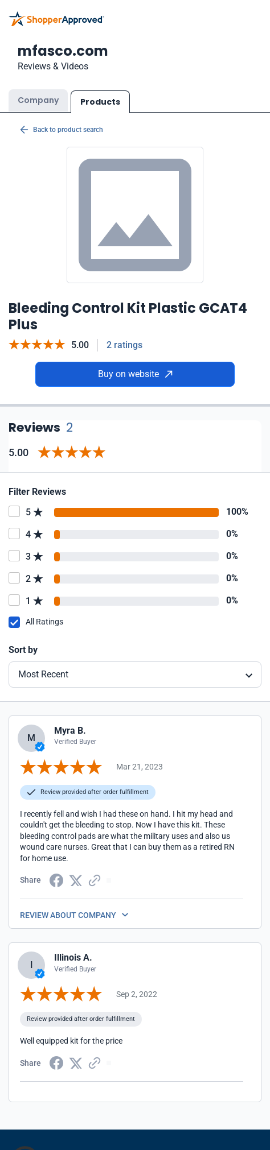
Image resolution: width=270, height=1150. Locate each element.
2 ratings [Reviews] (124, 345)
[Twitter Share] (76, 879)
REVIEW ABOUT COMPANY (68, 915)
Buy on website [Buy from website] (135, 374)
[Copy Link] (94, 879)
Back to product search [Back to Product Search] (61, 130)
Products (100, 101)
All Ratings (44, 621)
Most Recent (43, 674)
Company (38, 100)
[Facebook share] (56, 879)
